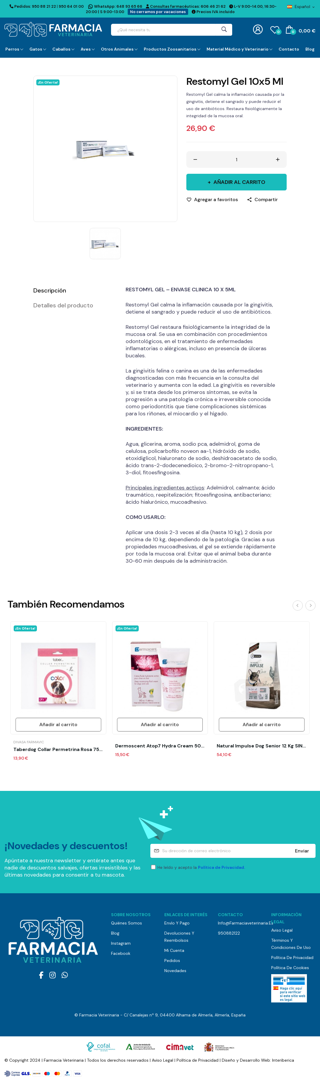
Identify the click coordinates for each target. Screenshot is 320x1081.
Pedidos (172, 960)
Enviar (302, 851)
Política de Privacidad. (221, 867)
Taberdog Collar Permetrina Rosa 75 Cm (58, 749)
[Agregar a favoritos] (212, 199)
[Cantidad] (236, 159)
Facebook (120, 953)
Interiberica (283, 1060)
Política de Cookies (290, 967)
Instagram (121, 943)
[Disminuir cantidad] (195, 159)
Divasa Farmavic (28, 742)
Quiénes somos (126, 923)
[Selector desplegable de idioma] (301, 6)
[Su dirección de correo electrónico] (233, 851)
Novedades (175, 970)
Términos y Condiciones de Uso (291, 944)
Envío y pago (177, 923)
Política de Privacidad (292, 957)
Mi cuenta (174, 950)
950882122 (229, 933)
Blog (115, 933)
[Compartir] (262, 199)
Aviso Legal (282, 930)
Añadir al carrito (238, 182)
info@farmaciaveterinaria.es (240, 923)
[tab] (72, 290)
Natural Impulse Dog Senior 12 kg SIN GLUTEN (262, 746)
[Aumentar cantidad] (277, 159)
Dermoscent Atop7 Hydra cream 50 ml (160, 746)
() (275, 29)
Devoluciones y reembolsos (179, 936)
